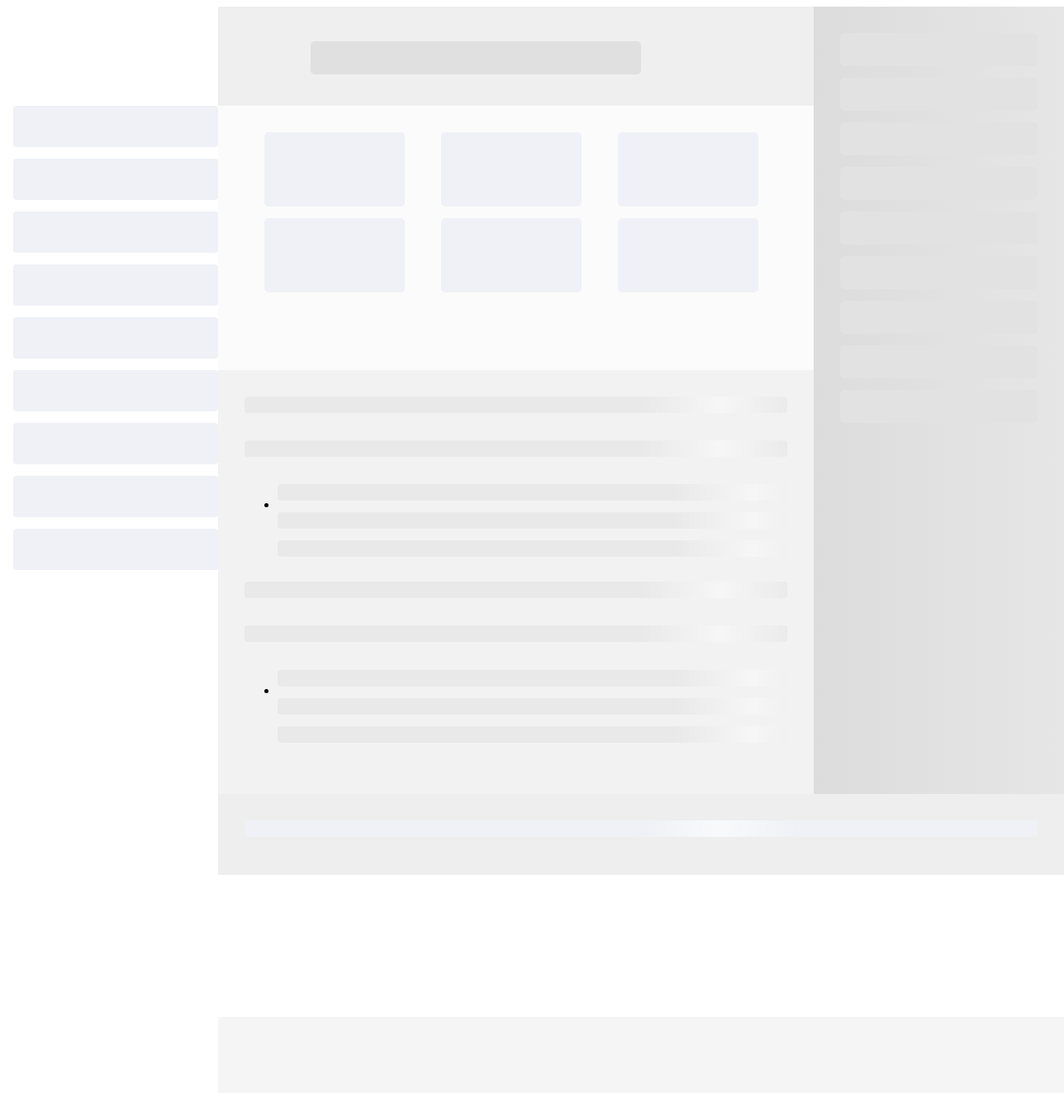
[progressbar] (115, 126)
